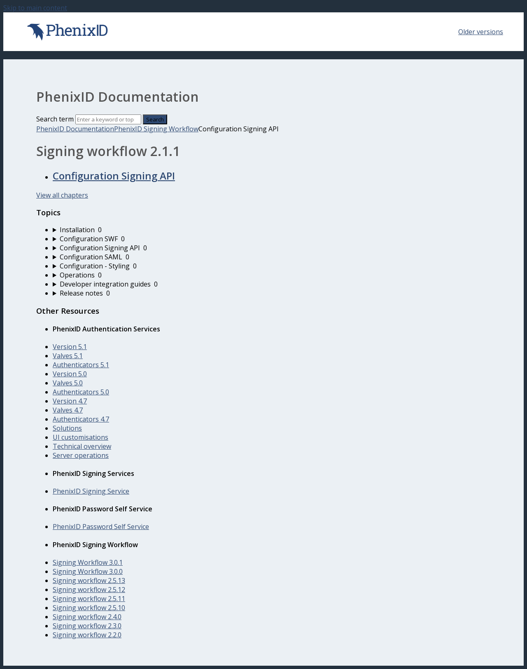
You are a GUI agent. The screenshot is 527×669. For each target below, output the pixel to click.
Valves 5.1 (68, 355)
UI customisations (80, 437)
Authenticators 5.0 (81, 391)
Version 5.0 (70, 373)
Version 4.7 (70, 401)
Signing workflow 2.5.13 (89, 580)
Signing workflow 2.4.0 (87, 616)
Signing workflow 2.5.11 (89, 598)
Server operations (81, 455)
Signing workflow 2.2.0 (87, 634)
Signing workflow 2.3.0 (87, 625)
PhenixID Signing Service (91, 491)
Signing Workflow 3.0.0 (88, 571)
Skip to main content (35, 7)
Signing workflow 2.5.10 (89, 607)
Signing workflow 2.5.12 (89, 589)
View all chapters (62, 195)
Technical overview (82, 446)
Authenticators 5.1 (81, 364)
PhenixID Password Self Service (101, 526)
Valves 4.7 (68, 410)
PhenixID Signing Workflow (156, 128)
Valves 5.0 (68, 382)
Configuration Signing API (114, 175)
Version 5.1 (70, 346)
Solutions (67, 428)
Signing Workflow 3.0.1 (88, 562)
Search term (55, 119)
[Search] (108, 119)
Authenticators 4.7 (81, 419)
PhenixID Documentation (75, 128)
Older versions (480, 31)
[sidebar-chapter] (272, 229)
